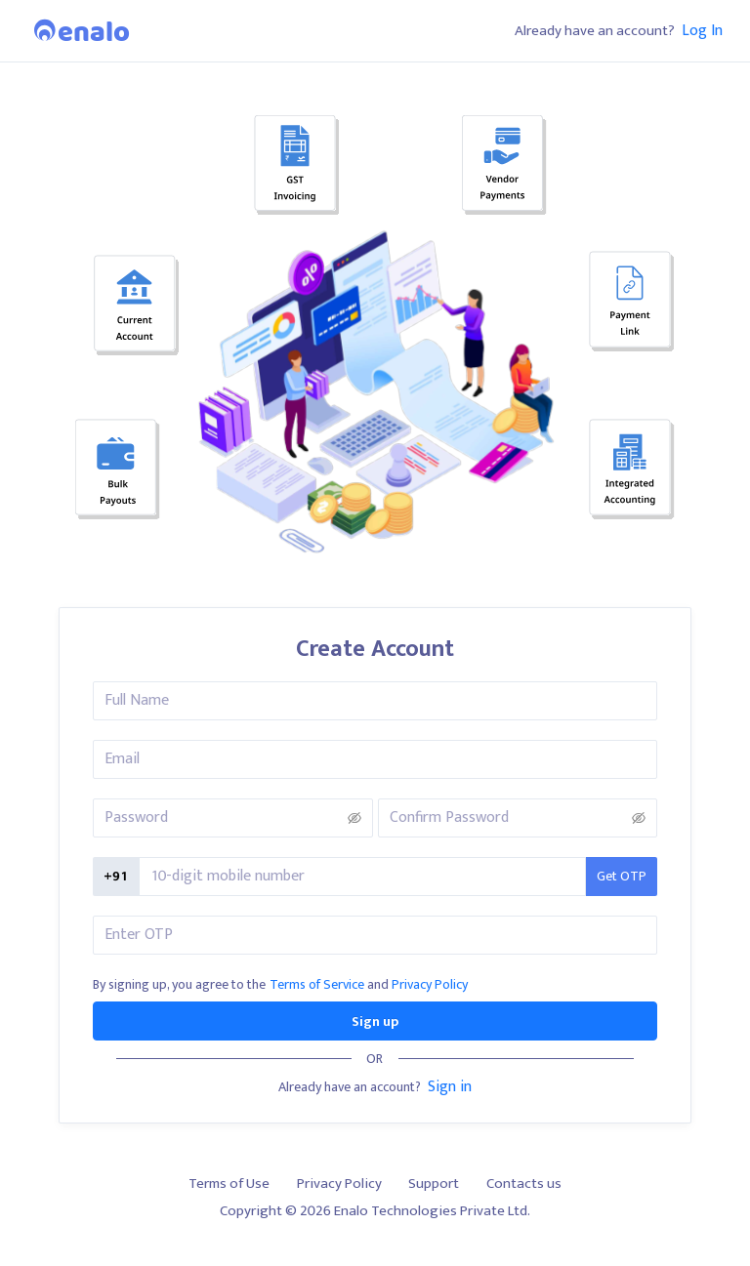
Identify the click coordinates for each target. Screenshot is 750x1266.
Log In (702, 30)
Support (433, 1183)
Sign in (450, 1086)
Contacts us (524, 1183)
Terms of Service (317, 984)
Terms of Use (229, 1183)
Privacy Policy (430, 984)
